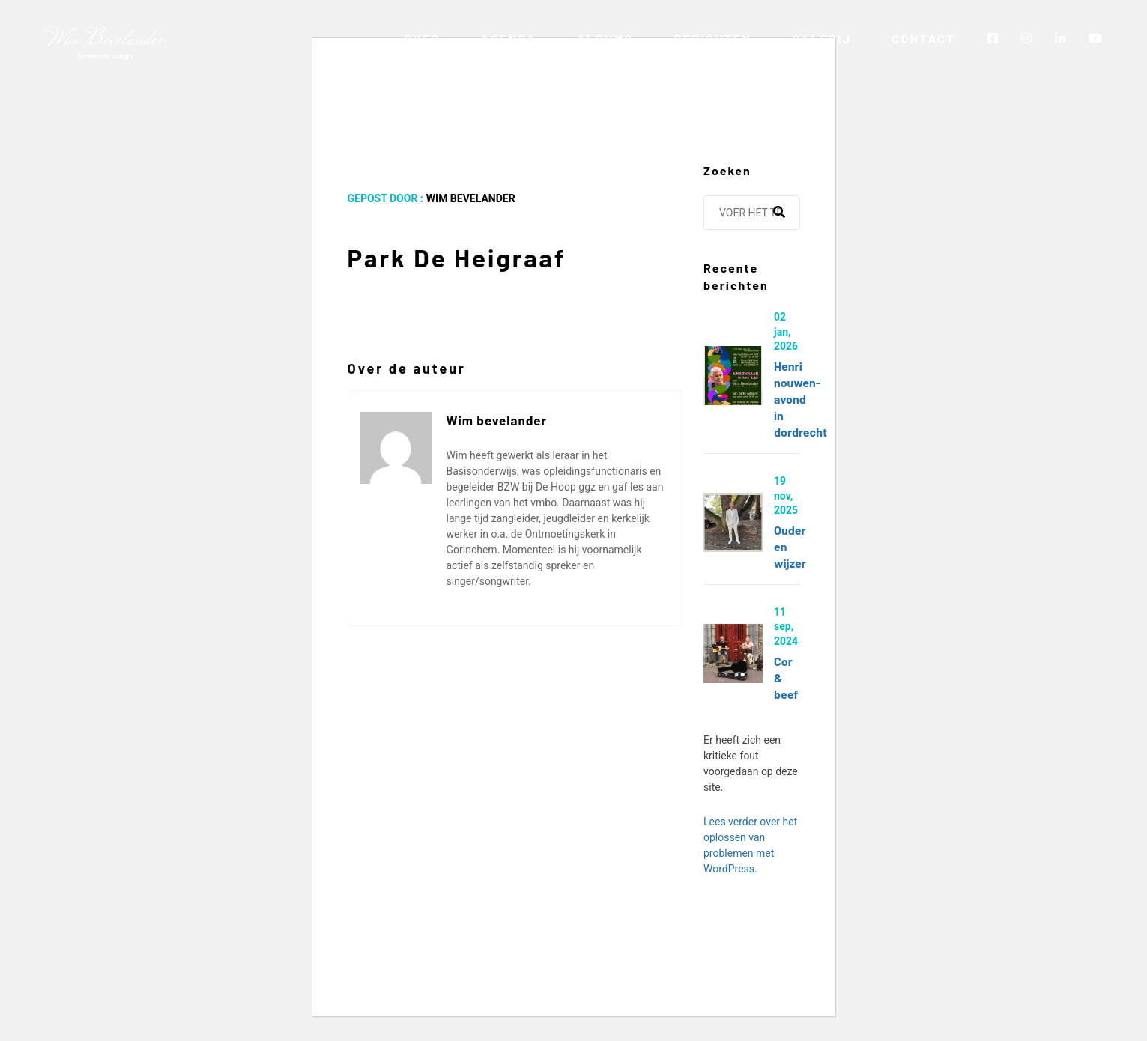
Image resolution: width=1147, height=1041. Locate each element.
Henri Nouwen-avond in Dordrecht (800, 399)
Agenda (509, 38)
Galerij (821, 38)
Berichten (712, 38)
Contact (923, 38)
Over (422, 38)
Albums (605, 38)
